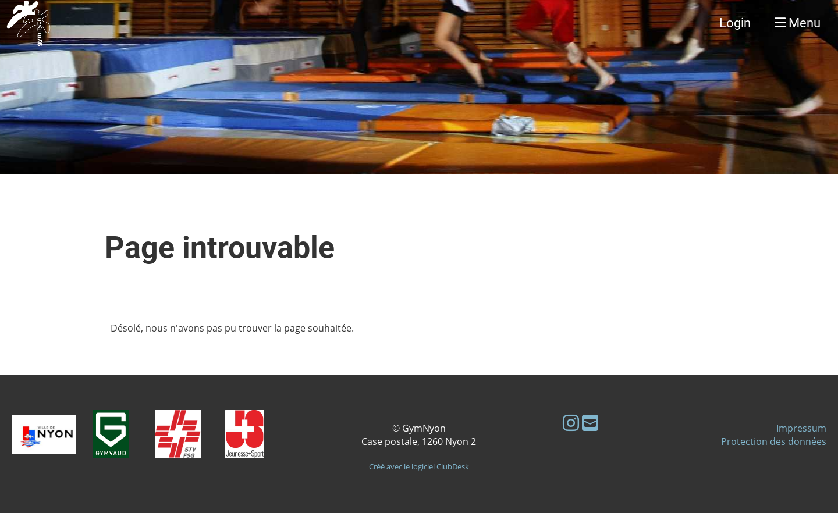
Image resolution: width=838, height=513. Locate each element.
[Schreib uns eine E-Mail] (590, 422)
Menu (798, 23)
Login (735, 23)
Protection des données (773, 441)
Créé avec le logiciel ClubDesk (419, 466)
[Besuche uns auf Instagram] (571, 422)
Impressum (801, 428)
